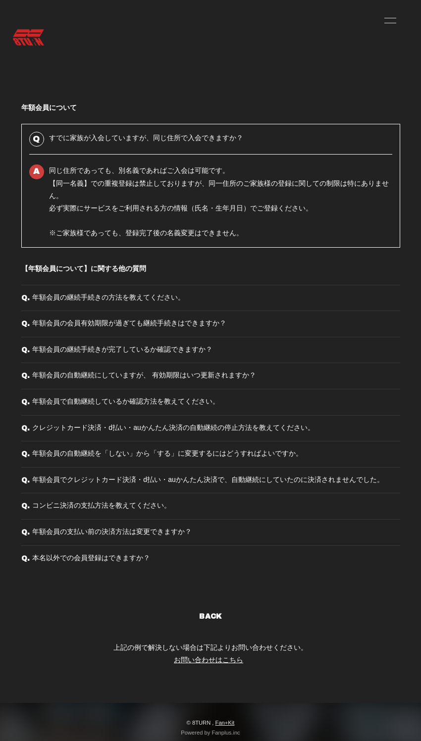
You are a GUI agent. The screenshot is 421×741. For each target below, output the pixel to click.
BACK (210, 616)
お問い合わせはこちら (208, 660)
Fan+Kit (225, 723)
